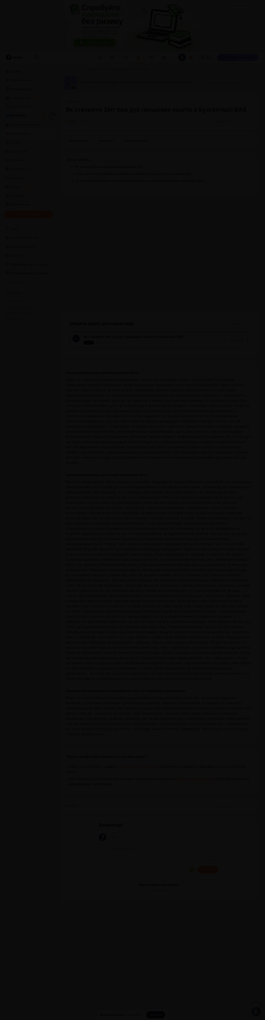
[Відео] (76, 69)
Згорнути (236, 323)
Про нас (13, 319)
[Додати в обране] (247, 121)
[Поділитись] (238, 121)
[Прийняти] (155, 1015)
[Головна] (64, 69)
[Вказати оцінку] (228, 343)
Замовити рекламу (241, 5)
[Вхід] (206, 57)
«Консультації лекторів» (195, 784)
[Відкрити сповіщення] (191, 57)
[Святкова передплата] (237, 57)
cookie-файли (133, 1014)
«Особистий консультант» (137, 772)
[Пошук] (36, 57)
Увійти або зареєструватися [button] (224, 82)
